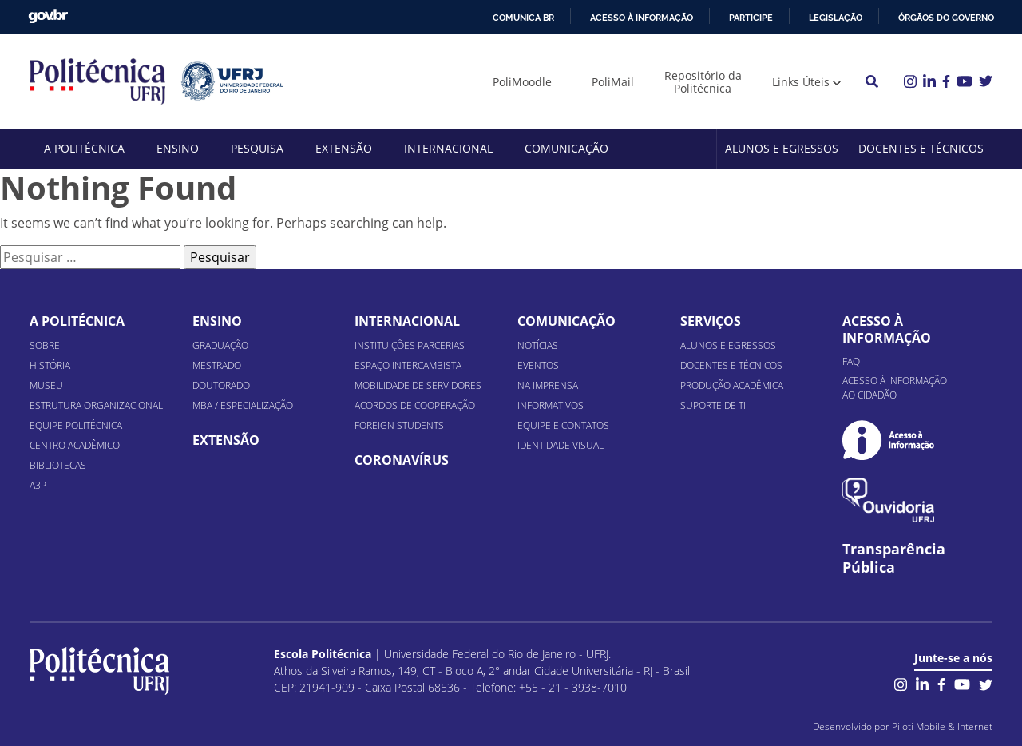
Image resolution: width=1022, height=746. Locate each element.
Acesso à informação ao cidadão (894, 388)
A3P (38, 485)
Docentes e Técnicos (921, 148)
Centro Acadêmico (75, 445)
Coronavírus (402, 460)
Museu (46, 385)
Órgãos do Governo (946, 17)
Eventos (538, 365)
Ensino (177, 148)
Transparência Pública (893, 558)
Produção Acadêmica (731, 385)
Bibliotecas (58, 465)
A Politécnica (84, 148)
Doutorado (221, 385)
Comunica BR (523, 17)
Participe (751, 17)
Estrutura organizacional (96, 405)
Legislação (835, 17)
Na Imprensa (547, 385)
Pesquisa (257, 148)
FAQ (851, 361)
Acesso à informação (641, 17)
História (50, 365)
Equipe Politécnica (76, 425)
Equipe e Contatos (563, 425)
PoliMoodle (522, 81)
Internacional (448, 148)
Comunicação (566, 148)
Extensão (343, 148)
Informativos (550, 405)
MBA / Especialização (242, 405)
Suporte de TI (713, 405)
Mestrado (216, 365)
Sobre (45, 345)
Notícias (537, 345)
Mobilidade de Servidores (418, 385)
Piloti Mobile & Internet (942, 726)
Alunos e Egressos (781, 148)
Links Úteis (801, 81)
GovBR (48, 16)
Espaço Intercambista (408, 365)
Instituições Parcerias (410, 345)
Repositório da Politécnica (703, 82)
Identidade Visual (560, 445)
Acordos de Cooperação (415, 405)
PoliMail (613, 81)
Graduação (220, 345)
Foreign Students (399, 425)
